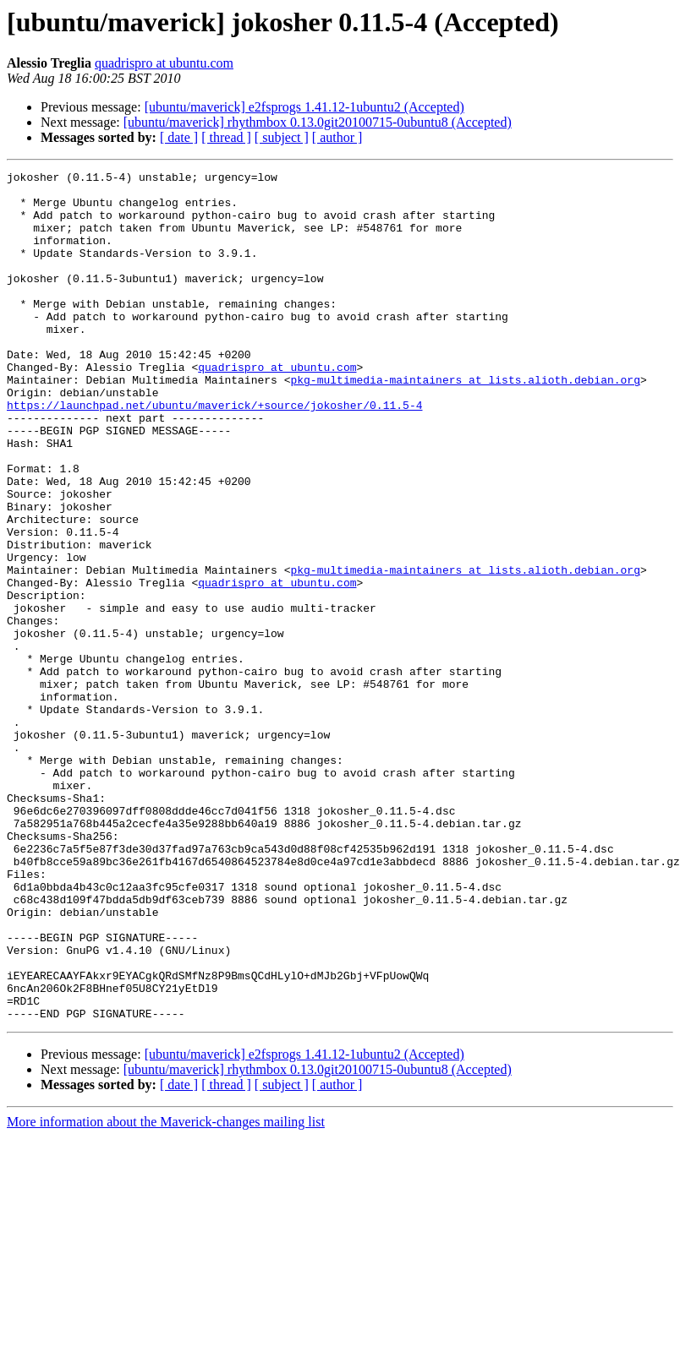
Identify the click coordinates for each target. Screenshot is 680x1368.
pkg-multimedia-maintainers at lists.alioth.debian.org (464, 422)
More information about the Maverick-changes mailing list (166, 1291)
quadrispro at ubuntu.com (164, 63)
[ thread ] (226, 137)
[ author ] (337, 137)
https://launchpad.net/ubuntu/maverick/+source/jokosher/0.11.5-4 (214, 453)
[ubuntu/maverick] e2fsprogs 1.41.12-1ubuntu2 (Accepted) (304, 107)
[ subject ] (282, 137)
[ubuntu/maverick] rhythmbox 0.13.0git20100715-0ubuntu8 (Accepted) (317, 122)
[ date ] (179, 137)
